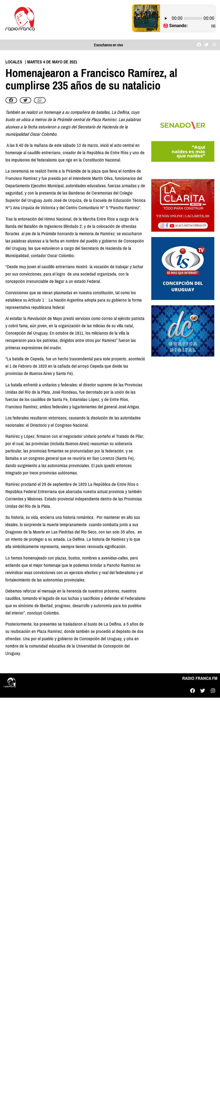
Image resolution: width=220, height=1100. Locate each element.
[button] (11, 100)
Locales (13, 62)
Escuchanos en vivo (108, 45)
